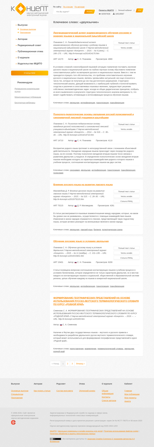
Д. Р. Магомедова (83, 205)
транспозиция (102, 103)
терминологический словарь (110, 349)
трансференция (117, 103)
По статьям (68, 7)
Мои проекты (130, 398)
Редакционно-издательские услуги (27, 90)
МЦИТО (53, 431)
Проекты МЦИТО (106, 10)
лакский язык (86, 229)
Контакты (106, 397)
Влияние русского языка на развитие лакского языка (83, 184)
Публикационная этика (30, 51)
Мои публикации (131, 394)
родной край (59, 351)
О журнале (23, 57)
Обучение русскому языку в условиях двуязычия (81, 241)
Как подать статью (42, 391)
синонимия (75, 170)
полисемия (58, 173)
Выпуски (22, 25)
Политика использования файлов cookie (121, 431)
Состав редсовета (64, 391)
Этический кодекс (87, 391)
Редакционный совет (29, 45)
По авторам (79, 7)
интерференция (88, 103)
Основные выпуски (28, 29)
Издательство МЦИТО (30, 63)
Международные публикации (28, 97)
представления (76, 349)
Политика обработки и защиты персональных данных (72, 434)
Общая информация (107, 392)
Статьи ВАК (29, 73)
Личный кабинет (125, 10)
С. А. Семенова (68, 324)
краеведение (90, 349)
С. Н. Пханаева (82, 59)
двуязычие (74, 103)
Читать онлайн (126, 48)
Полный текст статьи (126, 43)
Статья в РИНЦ (126, 201)
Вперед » (80, 363)
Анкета (127, 401)
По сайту (57, 7)
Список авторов (109, 400)
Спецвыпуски (17, 394)
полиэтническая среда (112, 229)
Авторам (22, 39)
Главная (128, 391)
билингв (97, 229)
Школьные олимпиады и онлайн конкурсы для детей (80, 431)
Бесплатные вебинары (25, 103)
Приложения (25, 32)
